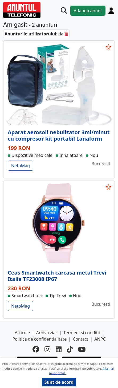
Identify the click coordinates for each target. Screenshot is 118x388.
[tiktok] (70, 349)
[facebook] (35, 349)
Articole (22, 333)
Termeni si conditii (81, 333)
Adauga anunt (88, 11)
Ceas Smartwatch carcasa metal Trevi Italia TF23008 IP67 (57, 276)
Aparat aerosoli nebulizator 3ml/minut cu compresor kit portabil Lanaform (59, 135)
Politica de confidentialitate (39, 339)
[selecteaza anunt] (108, 47)
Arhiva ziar (46, 333)
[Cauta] (63, 10)
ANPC (99, 339)
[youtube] (82, 349)
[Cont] (111, 10)
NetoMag (20, 166)
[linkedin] (59, 349)
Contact (80, 339)
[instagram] (47, 349)
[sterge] (66, 34)
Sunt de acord (59, 382)
